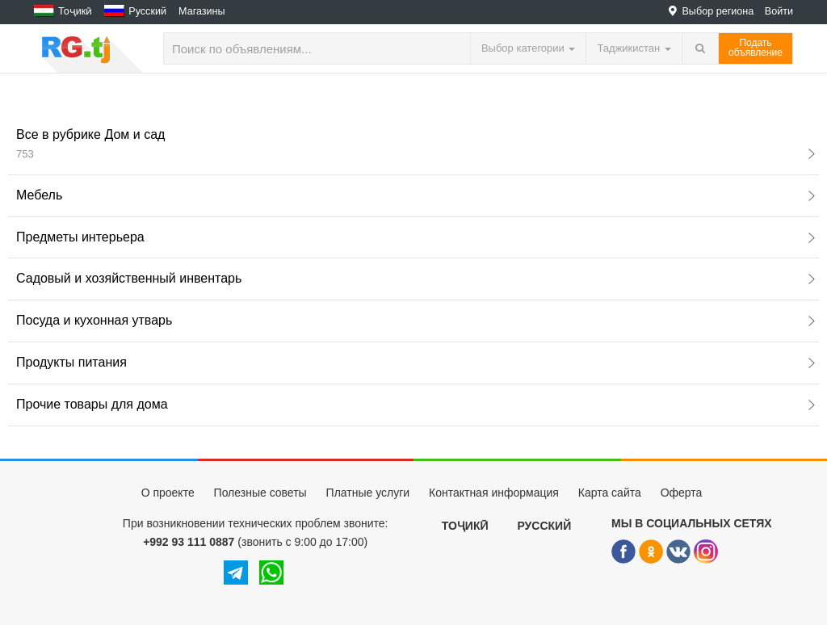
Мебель (415, 195)
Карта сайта (609, 492)
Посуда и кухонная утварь (415, 320)
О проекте (168, 492)
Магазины (201, 11)
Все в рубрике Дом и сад (415, 144)
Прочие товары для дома (415, 404)
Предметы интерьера (415, 237)
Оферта (682, 492)
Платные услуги (368, 492)
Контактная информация (494, 492)
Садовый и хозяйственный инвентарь (415, 278)
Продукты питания (415, 362)
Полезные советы (260, 492)
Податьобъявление (755, 47)
